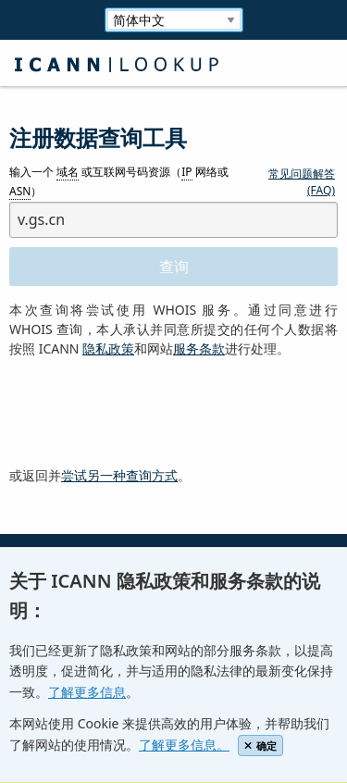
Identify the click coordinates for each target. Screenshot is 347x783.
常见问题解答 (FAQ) (301, 182)
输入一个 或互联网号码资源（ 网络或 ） (119, 182)
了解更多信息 (87, 692)
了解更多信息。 (184, 744)
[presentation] (150, 413)
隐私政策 (108, 348)
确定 (260, 745)
